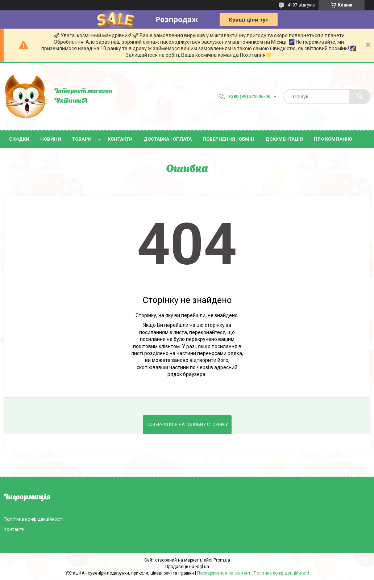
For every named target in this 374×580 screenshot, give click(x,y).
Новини (50, 139)
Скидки (19, 139)
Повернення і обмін (228, 139)
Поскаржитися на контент (223, 573)
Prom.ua (221, 560)
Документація (284, 139)
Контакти (120, 139)
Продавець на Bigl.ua (187, 566)
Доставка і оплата (168, 139)
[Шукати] (359, 96)
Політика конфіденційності (33, 519)
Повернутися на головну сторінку (187, 424)
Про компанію (333, 139)
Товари (82, 139)
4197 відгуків (301, 5)
